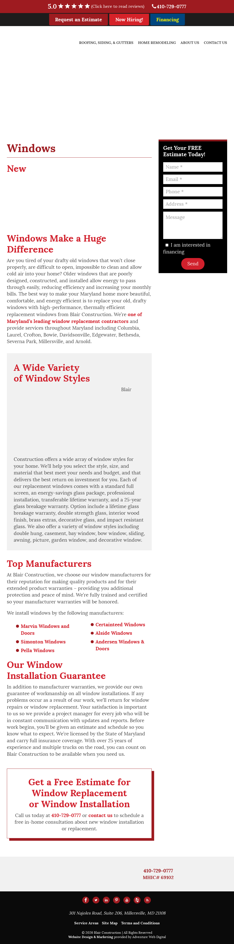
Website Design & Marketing (90, 937)
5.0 (99, 6)
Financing (167, 19)
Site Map (110, 923)
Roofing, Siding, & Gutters (106, 42)
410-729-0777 (168, 6)
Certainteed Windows (120, 624)
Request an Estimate (78, 19)
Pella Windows (37, 650)
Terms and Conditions (140, 923)
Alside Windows (114, 633)
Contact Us (215, 42)
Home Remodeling (157, 42)
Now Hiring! (129, 19)
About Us (190, 42)
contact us (100, 815)
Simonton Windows (43, 642)
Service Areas (86, 923)
